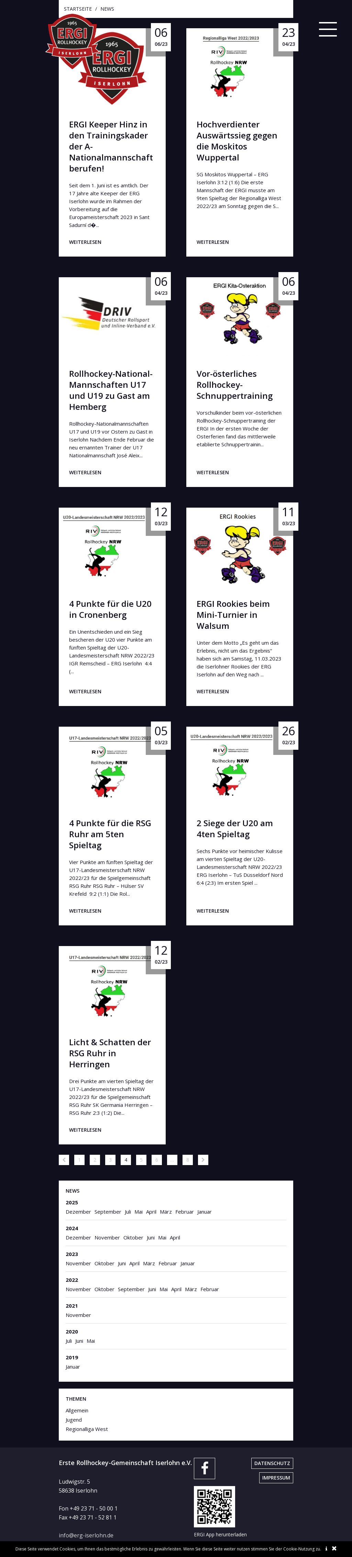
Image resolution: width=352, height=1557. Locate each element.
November (107, 1237)
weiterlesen (85, 242)
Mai (138, 1211)
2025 (72, 1202)
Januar (204, 1211)
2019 (72, 1357)
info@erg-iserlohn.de (86, 1535)
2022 (72, 1279)
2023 (72, 1253)
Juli (128, 1211)
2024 (72, 1228)
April (151, 1211)
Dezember (78, 1211)
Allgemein (77, 1410)
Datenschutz (272, 1463)
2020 (72, 1331)
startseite (78, 9)
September (108, 1211)
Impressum (276, 1477)
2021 (72, 1305)
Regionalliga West (87, 1428)
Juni (151, 1237)
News (72, 1190)
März (166, 1211)
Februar (184, 1211)
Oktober (133, 1237)
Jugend (74, 1419)
